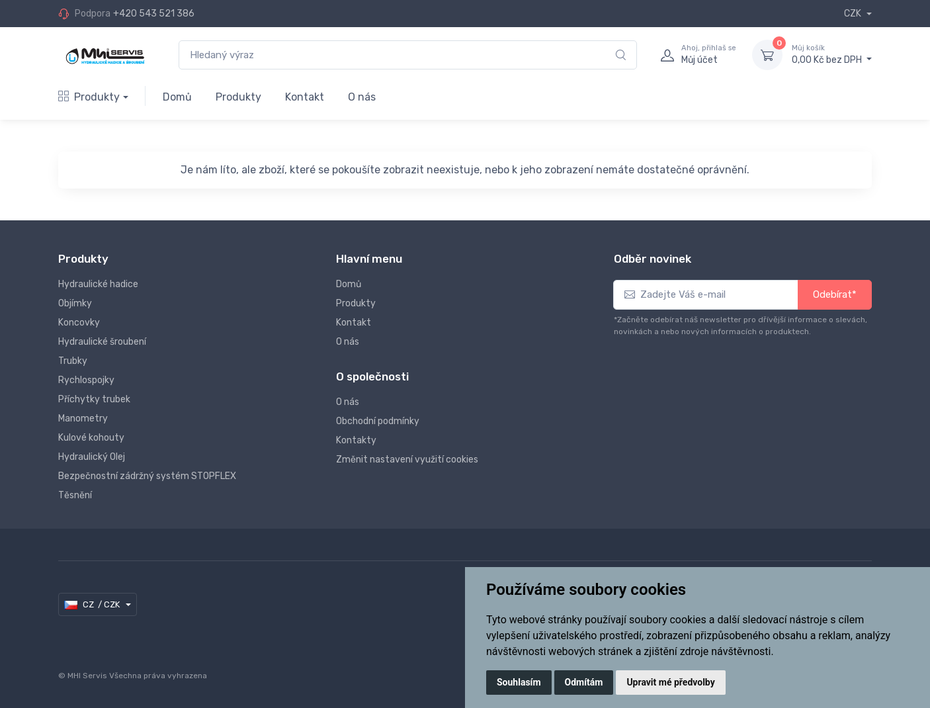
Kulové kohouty (91, 437)
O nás (362, 97)
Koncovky (79, 322)
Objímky (75, 303)
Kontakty (356, 440)
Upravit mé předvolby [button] (670, 682)
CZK (853, 13)
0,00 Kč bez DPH (832, 54)
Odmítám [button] (584, 682)
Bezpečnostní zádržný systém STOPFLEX (147, 476)
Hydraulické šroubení (102, 341)
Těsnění (75, 495)
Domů (177, 97)
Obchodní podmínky (377, 421)
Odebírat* (835, 294)
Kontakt (304, 97)
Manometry (83, 418)
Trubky (72, 361)
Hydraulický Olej (91, 457)
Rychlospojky (86, 380)
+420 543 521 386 (153, 13)
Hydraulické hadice (98, 284)
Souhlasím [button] (519, 682)
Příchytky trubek (94, 399)
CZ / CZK (93, 604)
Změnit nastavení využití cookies (407, 459)
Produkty (89, 97)
